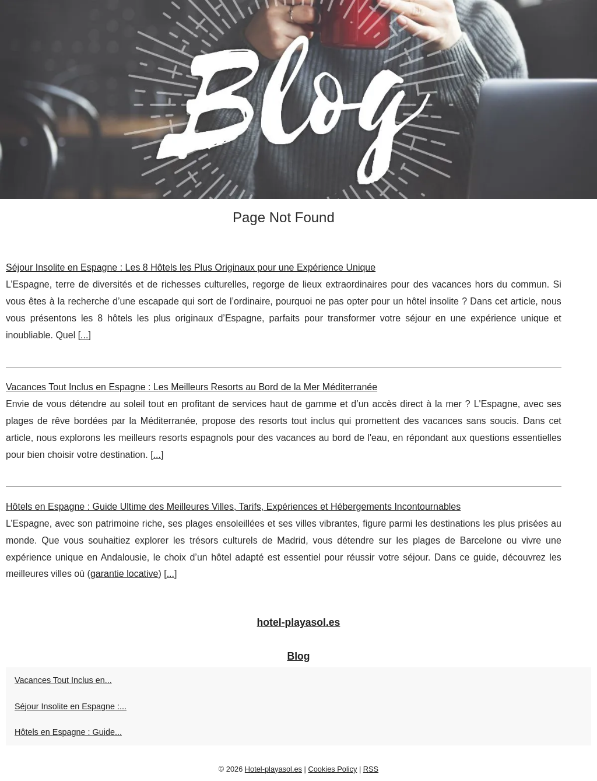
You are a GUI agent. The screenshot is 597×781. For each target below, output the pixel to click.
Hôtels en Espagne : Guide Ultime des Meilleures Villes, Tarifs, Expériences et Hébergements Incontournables (233, 507)
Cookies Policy (332, 769)
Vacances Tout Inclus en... (63, 680)
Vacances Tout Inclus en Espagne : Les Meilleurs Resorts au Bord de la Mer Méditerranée (191, 387)
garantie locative (124, 574)
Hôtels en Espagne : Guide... (68, 732)
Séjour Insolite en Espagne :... (71, 706)
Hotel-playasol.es (273, 769)
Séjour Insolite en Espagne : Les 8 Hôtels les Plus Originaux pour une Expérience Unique (190, 267)
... (84, 335)
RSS (370, 769)
